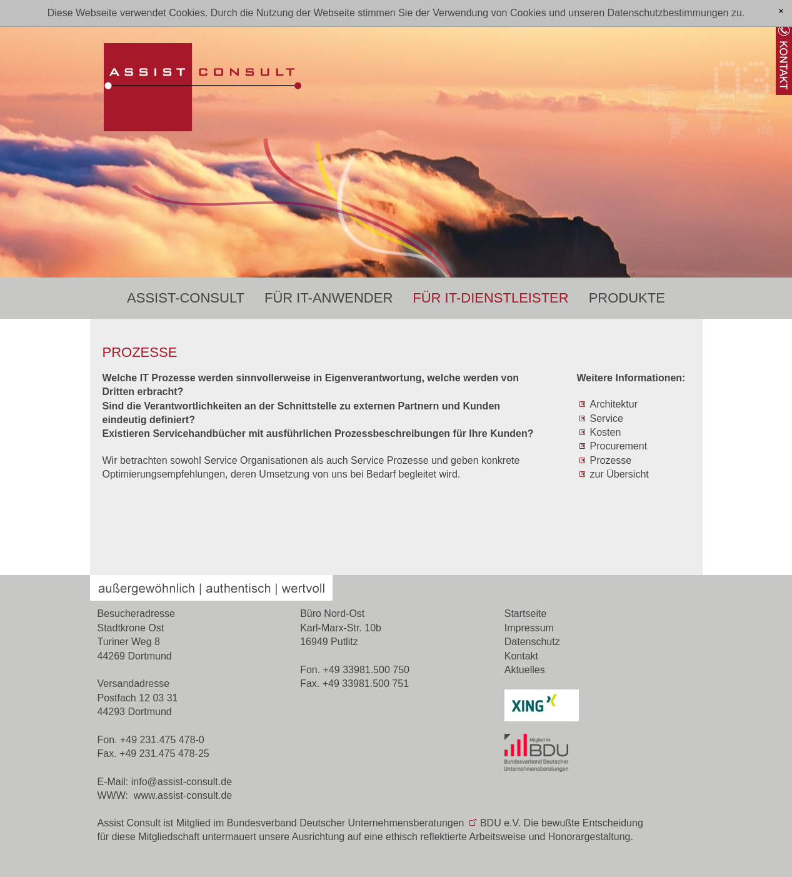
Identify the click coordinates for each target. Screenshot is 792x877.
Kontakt (521, 656)
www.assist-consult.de (183, 795)
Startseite (525, 613)
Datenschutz (532, 641)
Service (606, 418)
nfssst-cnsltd (181, 781)
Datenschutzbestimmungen (668, 13)
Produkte (627, 298)
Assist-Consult (185, 298)
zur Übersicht (619, 474)
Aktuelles (524, 669)
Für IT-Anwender (328, 298)
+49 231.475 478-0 (162, 739)
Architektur (614, 404)
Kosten (605, 432)
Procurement (619, 446)
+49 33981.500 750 (366, 669)
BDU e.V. (500, 823)
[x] (781, 12)
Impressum (529, 628)
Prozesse (611, 460)
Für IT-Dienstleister (490, 298)
